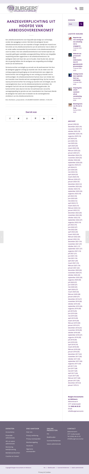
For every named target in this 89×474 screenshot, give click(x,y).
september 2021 (73, 249)
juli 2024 (71, 167)
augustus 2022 (73, 222)
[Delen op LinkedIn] (44, 118)
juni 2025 (71, 141)
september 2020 (73, 277)
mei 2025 (71, 143)
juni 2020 (71, 285)
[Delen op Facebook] (10, 118)
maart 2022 (72, 234)
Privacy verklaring (32, 435)
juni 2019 (71, 313)
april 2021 (71, 261)
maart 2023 (72, 206)
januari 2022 (72, 239)
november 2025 (73, 129)
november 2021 (73, 244)
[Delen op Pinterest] (35, 118)
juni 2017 (71, 368)
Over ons (29, 432)
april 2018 (71, 344)
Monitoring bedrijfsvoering (11, 448)
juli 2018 (71, 340)
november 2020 (73, 273)
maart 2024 (72, 177)
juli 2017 (71, 366)
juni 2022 (71, 227)
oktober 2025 (72, 131)
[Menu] (80, 8)
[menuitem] (75, 8)
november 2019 (73, 301)
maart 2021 (72, 263)
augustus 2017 (73, 364)
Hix (48, 434)
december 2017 (73, 354)
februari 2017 (72, 378)
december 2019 (73, 299)
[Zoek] (75, 8)
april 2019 (71, 318)
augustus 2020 (73, 280)
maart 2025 (72, 148)
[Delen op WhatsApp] (27, 118)
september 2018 (73, 335)
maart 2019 (72, 321)
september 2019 (73, 306)
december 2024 (73, 155)
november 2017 (73, 356)
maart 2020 (72, 292)
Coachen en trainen (12, 456)
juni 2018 (71, 342)
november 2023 (73, 186)
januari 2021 (72, 268)
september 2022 (73, 220)
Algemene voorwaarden (30, 450)
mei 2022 (71, 230)
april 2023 (71, 203)
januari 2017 (72, 380)
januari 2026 (72, 124)
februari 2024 (72, 179)
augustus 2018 (73, 337)
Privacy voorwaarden (33, 439)
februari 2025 (72, 151)
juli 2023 (71, 196)
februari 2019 (72, 323)
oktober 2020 (72, 275)
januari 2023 (72, 210)
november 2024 (73, 158)
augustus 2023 (73, 194)
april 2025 (71, 146)
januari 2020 (72, 297)
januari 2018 (72, 352)
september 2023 (73, 191)
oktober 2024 (72, 160)
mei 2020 (71, 287)
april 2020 (71, 289)
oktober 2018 (72, 333)
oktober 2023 (72, 189)
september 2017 (73, 361)
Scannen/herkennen (54, 441)
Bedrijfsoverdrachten (13, 453)
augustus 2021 (73, 251)
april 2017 (71, 373)
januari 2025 (72, 153)
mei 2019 (71, 316)
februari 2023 (72, 208)
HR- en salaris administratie (10, 442)
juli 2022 (71, 225)
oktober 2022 (72, 218)
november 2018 (73, 330)
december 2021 (73, 241)
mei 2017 (71, 371)
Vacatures (29, 446)
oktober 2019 (72, 304)
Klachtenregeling (32, 442)
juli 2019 (71, 311)
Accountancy (10, 432)
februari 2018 (72, 349)
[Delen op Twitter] (18, 118)
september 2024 (73, 162)
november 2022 (73, 215)
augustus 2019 (73, 309)
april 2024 (71, 174)
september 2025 (73, 134)
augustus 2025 (73, 136)
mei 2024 (71, 172)
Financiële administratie (10, 436)
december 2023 (73, 184)
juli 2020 (71, 282)
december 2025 (73, 126)
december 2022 (73, 213)
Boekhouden (51, 437)
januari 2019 (72, 325)
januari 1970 (72, 385)
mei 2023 (71, 201)
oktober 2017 (72, 359)
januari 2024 (72, 182)
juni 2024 (71, 170)
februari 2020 (72, 294)
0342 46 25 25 (75, 406)
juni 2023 (71, 198)
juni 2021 (71, 256)
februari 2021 (72, 265)
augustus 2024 (73, 165)
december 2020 (73, 270)
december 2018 (73, 328)
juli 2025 (71, 138)
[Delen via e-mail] (52, 118)
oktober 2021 (72, 246)
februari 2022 (72, 237)
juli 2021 (71, 253)
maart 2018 (72, 347)
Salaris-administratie (54, 444)
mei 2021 (71, 258)
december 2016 (73, 383)
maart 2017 (72, 376)
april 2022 (71, 232)
